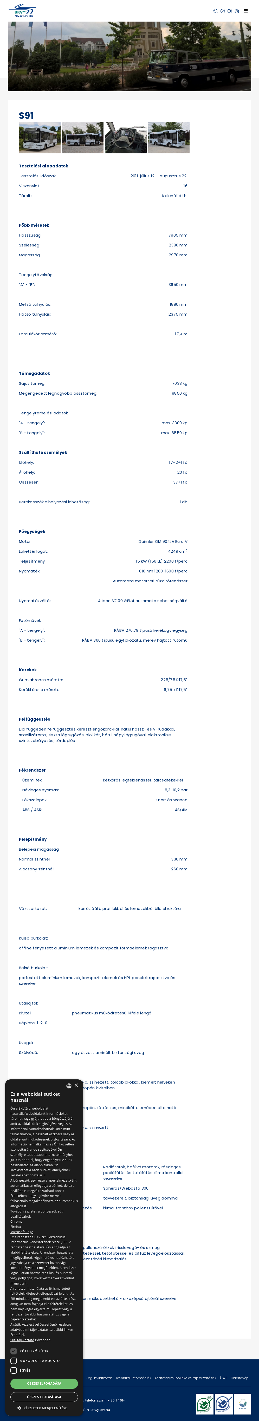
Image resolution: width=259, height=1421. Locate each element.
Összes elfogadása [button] (44, 1383)
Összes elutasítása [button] (44, 1397)
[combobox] (69, 1085)
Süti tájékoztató (22, 1340)
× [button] (76, 1085)
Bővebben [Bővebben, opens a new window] (42, 1340)
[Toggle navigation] (245, 10)
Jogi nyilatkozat (100, 1378)
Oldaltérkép (240, 1378)
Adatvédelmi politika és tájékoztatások (185, 1378)
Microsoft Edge (21, 1232)
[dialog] (44, 1247)
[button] (215, 11)
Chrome (16, 1221)
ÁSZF (223, 1378)
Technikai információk (133, 1378)
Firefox (15, 1226)
